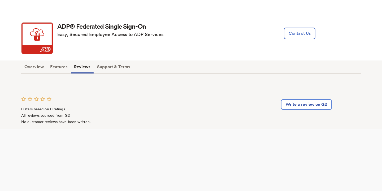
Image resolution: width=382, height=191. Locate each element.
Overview (34, 66)
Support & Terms (114, 66)
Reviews (82, 66)
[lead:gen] (299, 33)
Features (59, 66)
